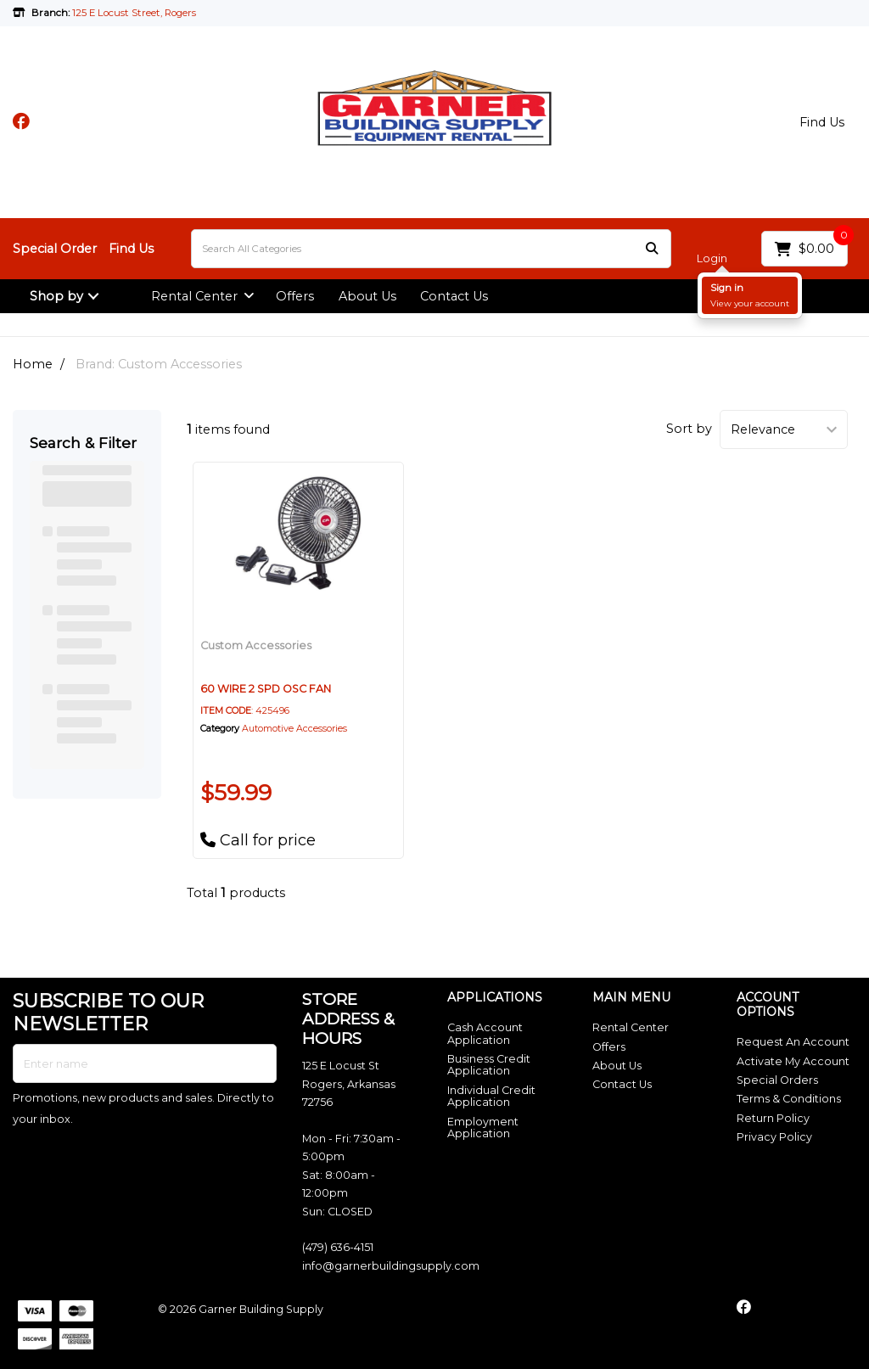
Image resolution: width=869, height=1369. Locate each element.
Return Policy (773, 1118)
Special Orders (777, 1080)
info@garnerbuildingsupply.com (390, 1266)
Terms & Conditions (789, 1098)
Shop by (56, 296)
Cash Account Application (485, 1033)
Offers (295, 296)
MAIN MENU (631, 997)
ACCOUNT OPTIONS (768, 1004)
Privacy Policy (774, 1137)
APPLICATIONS (494, 997)
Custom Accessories (255, 645)
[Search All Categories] (431, 248)
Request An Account (793, 1041)
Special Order (55, 248)
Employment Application (483, 1127)
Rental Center (194, 296)
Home (33, 364)
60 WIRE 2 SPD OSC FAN (265, 688)
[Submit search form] (652, 249)
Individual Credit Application (491, 1096)
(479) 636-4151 (337, 1247)
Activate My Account (793, 1061)
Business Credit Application (488, 1064)
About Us (367, 296)
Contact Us (454, 296)
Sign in (726, 288)
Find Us (821, 122)
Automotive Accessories (294, 728)
